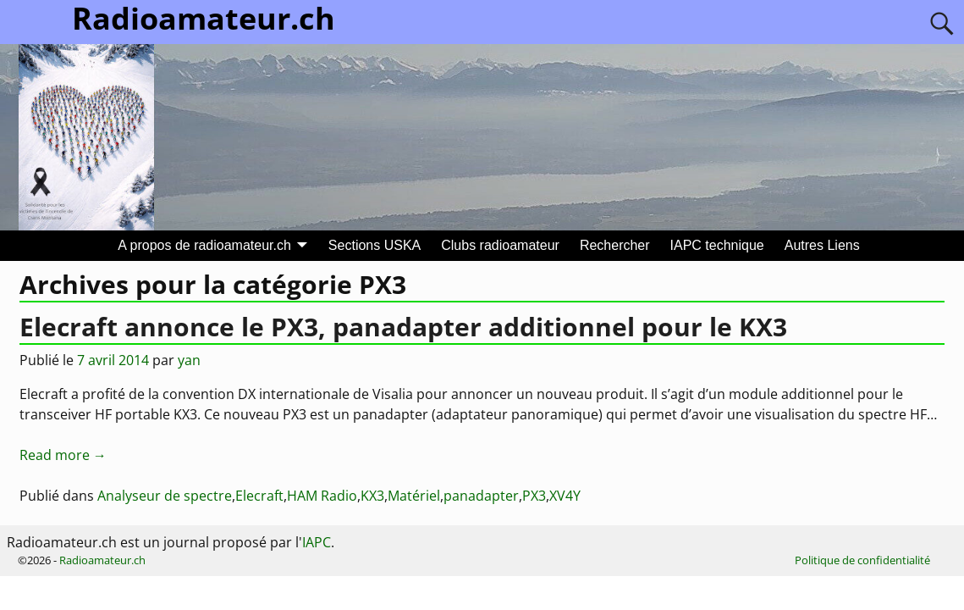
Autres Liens (822, 245)
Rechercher (615, 245)
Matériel (414, 495)
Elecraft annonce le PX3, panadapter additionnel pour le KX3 (403, 326)
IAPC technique (717, 245)
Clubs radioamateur (500, 245)
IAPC (316, 542)
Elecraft (259, 495)
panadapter (481, 495)
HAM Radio (322, 495)
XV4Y (565, 495)
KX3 (372, 495)
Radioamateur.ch (102, 560)
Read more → (63, 455)
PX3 (534, 495)
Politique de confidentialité (862, 560)
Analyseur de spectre (164, 495)
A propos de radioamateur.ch (204, 245)
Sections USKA (374, 245)
